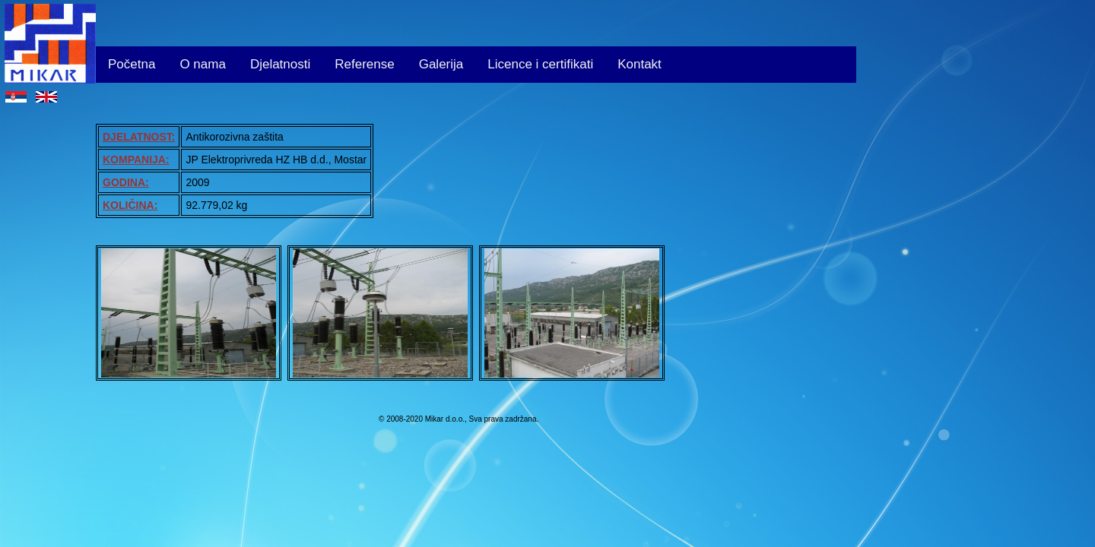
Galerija (441, 64)
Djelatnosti (280, 64)
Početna (131, 64)
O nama (202, 64)
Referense (364, 64)
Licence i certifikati (540, 64)
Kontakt (639, 64)
